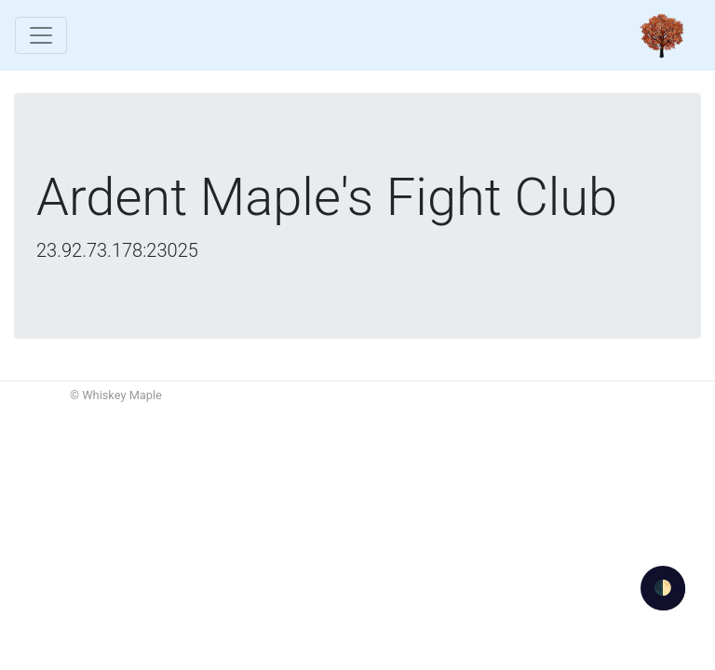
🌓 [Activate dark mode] (663, 587)
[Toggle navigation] (41, 35)
